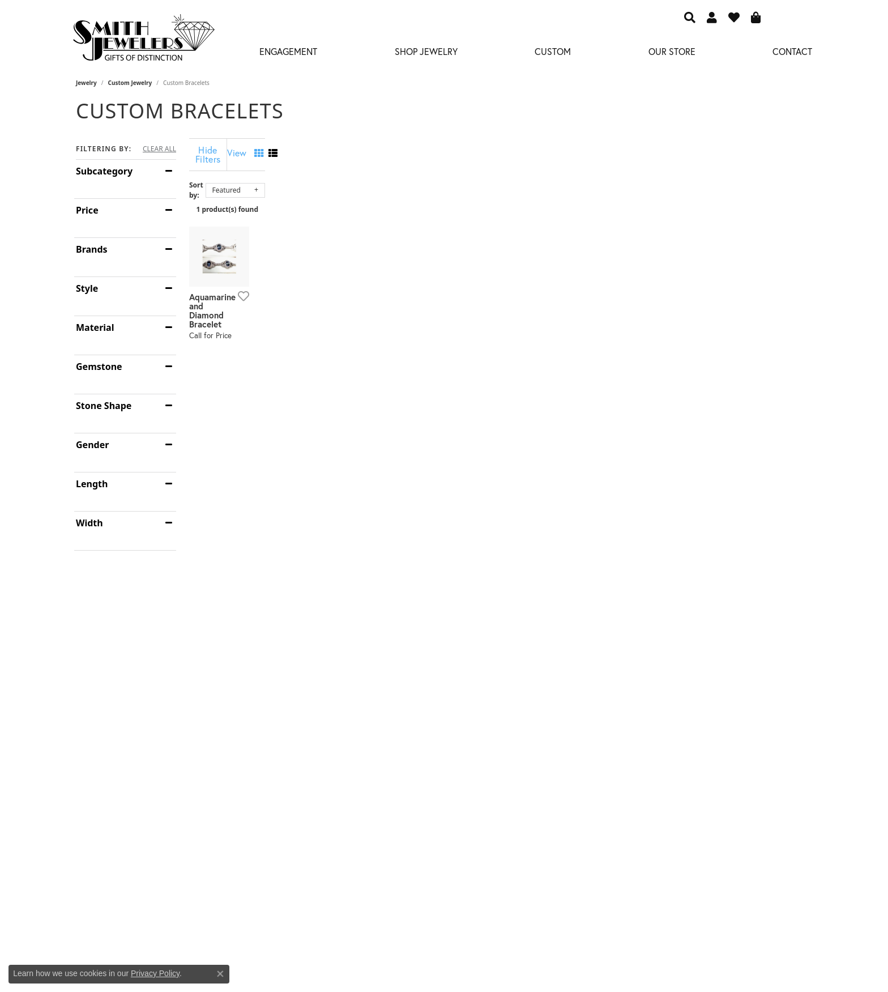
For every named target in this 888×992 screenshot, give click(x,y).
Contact (792, 51)
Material (95, 327)
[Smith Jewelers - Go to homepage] (143, 40)
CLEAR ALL (159, 149)
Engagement (288, 51)
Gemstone (99, 366)
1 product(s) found (500, 200)
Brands (92, 249)
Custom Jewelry (130, 83)
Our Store (671, 51)
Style (87, 288)
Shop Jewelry (426, 51)
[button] (689, 16)
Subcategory (104, 171)
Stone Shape (103, 405)
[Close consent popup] (220, 973)
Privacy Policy (155, 973)
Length (92, 483)
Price (87, 210)
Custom (553, 51)
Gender (92, 444)
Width (89, 522)
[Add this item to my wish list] (384, 431)
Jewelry (86, 83)
